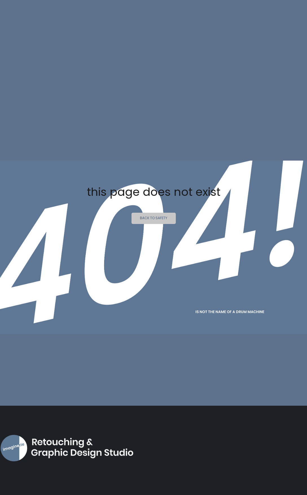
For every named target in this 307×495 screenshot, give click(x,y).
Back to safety (153, 218)
